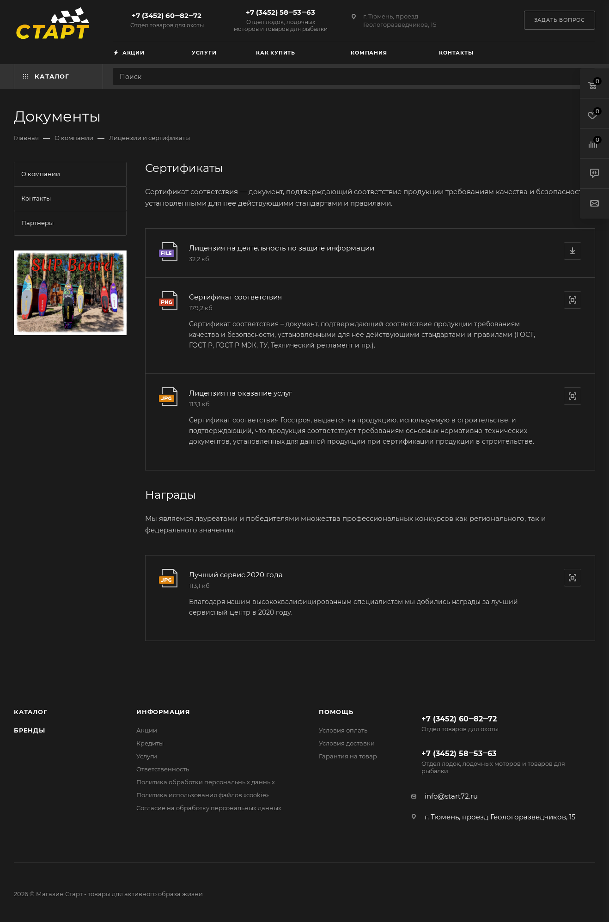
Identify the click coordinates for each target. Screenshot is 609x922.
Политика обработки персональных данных (205, 782)
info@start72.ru (451, 796)
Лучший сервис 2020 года (236, 574)
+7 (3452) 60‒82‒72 (167, 20)
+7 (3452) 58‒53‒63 (280, 20)
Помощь (336, 711)
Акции (146, 730)
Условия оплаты (344, 730)
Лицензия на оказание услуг (240, 393)
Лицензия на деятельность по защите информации (281, 248)
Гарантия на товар (348, 756)
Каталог (31, 711)
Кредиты (150, 743)
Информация (163, 711)
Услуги (146, 756)
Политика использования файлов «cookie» (202, 795)
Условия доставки (347, 743)
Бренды (29, 730)
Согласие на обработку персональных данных (208, 808)
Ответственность (162, 769)
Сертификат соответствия (235, 297)
